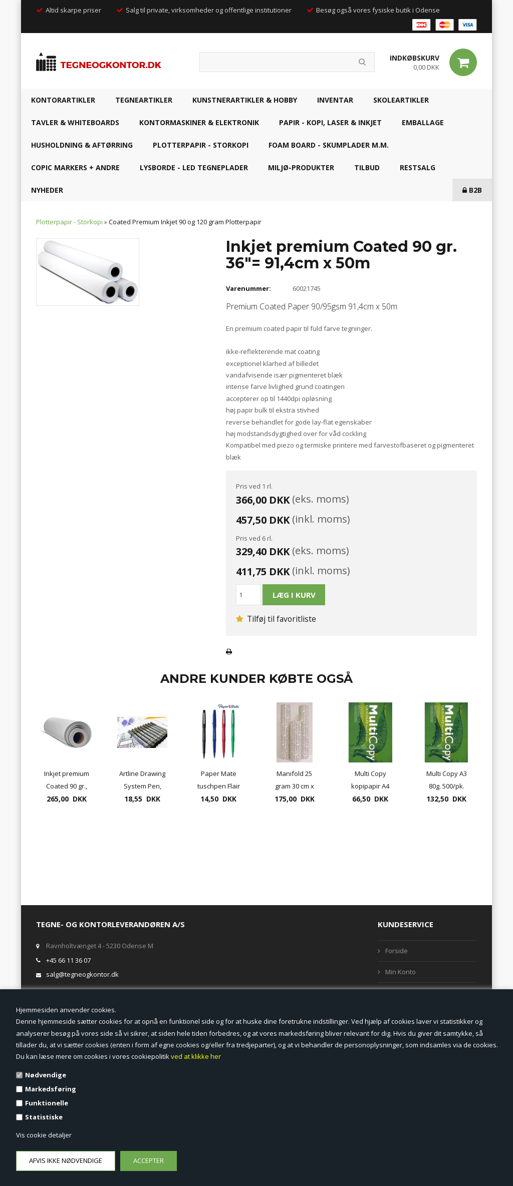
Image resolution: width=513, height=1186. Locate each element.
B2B (472, 190)
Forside (396, 950)
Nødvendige (45, 1074)
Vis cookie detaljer (44, 1134)
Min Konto (400, 971)
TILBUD (367, 167)
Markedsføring (50, 1088)
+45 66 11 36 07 (68, 960)
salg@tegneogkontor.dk (82, 974)
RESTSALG (417, 167)
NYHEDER (47, 190)
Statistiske (44, 1116)
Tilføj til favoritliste (276, 618)
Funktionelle (46, 1102)
